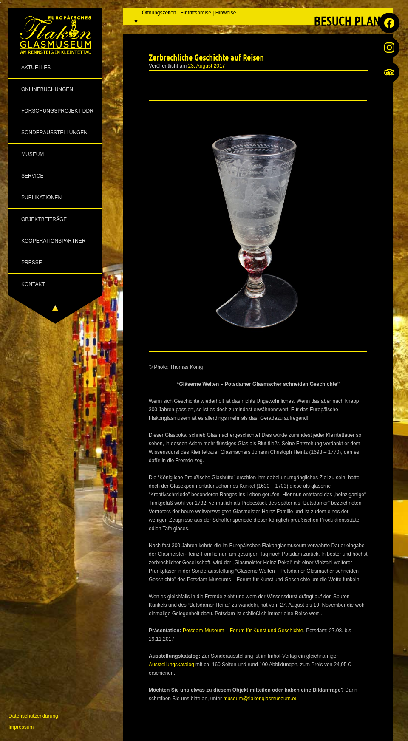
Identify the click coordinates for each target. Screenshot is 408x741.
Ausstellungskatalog (172, 664)
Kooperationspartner (53, 241)
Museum (32, 154)
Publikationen (41, 198)
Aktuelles (36, 68)
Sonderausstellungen (54, 133)
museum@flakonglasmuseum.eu (260, 698)
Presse (31, 263)
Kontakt (33, 284)
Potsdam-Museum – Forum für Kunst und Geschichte (243, 631)
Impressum (21, 727)
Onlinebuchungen (47, 89)
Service (32, 176)
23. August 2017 (206, 66)
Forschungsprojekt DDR (57, 111)
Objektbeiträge (44, 219)
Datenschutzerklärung (33, 716)
